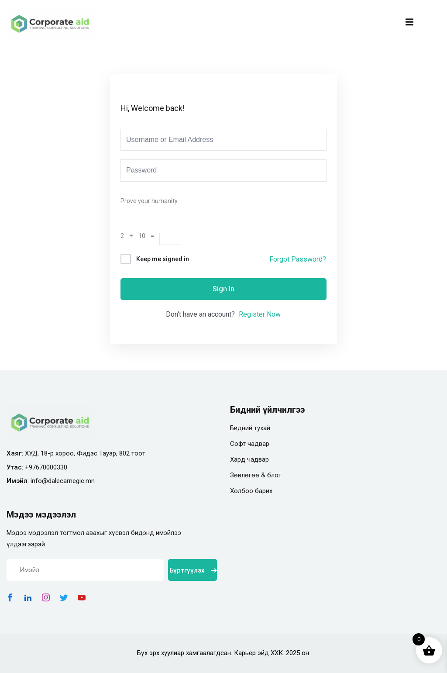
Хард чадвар (249, 459)
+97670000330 (46, 467)
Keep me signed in (162, 258)
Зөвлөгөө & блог (255, 475)
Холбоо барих (251, 491)
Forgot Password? (297, 259)
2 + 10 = (139, 236)
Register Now (260, 314)
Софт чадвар (249, 444)
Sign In (223, 289)
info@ (39, 481)
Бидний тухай (250, 428)
